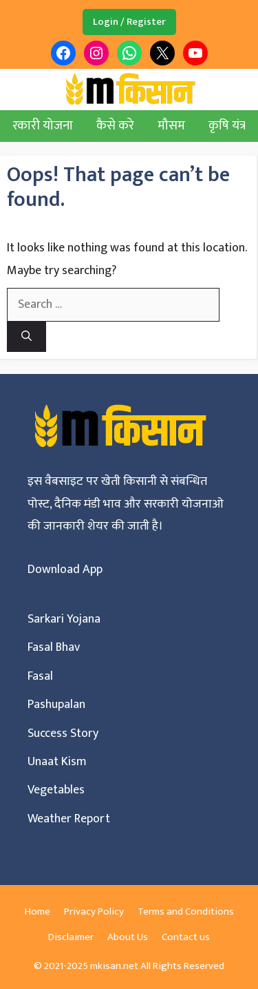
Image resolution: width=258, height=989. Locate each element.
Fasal (40, 676)
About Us (127, 937)
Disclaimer (71, 937)
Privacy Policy (94, 911)
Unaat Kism (57, 761)
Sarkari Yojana (64, 619)
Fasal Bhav (54, 647)
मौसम (171, 125)
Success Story (63, 733)
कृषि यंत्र (227, 125)
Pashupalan (56, 704)
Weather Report (69, 819)
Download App (65, 569)
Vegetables (56, 790)
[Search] (26, 337)
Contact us (186, 937)
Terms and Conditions (186, 911)
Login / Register (129, 21)
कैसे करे (115, 125)
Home (37, 911)
